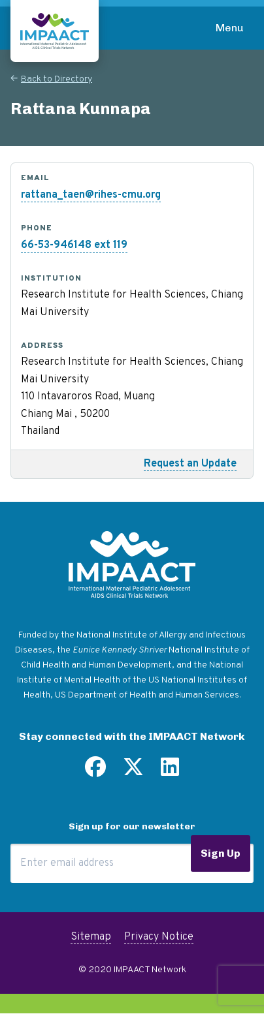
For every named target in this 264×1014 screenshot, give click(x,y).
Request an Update (190, 463)
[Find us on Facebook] (95, 771)
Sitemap (91, 937)
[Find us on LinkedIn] (170, 771)
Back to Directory (56, 79)
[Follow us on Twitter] (133, 771)
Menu (230, 28)
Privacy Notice (158, 937)
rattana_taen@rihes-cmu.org (91, 195)
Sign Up (220, 853)
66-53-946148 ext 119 (74, 245)
